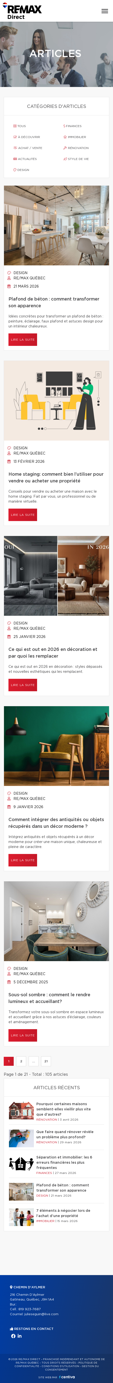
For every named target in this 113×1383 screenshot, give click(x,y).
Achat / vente (27, 148)
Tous (19, 126)
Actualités (25, 158)
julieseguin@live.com (41, 1314)
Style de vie (76, 158)
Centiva (67, 1377)
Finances (72, 126)
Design (21, 169)
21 (46, 1061)
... (33, 1061)
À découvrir (26, 137)
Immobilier (74, 137)
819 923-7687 (29, 1309)
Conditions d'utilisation (60, 1366)
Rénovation (76, 148)
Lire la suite (23, 339)
